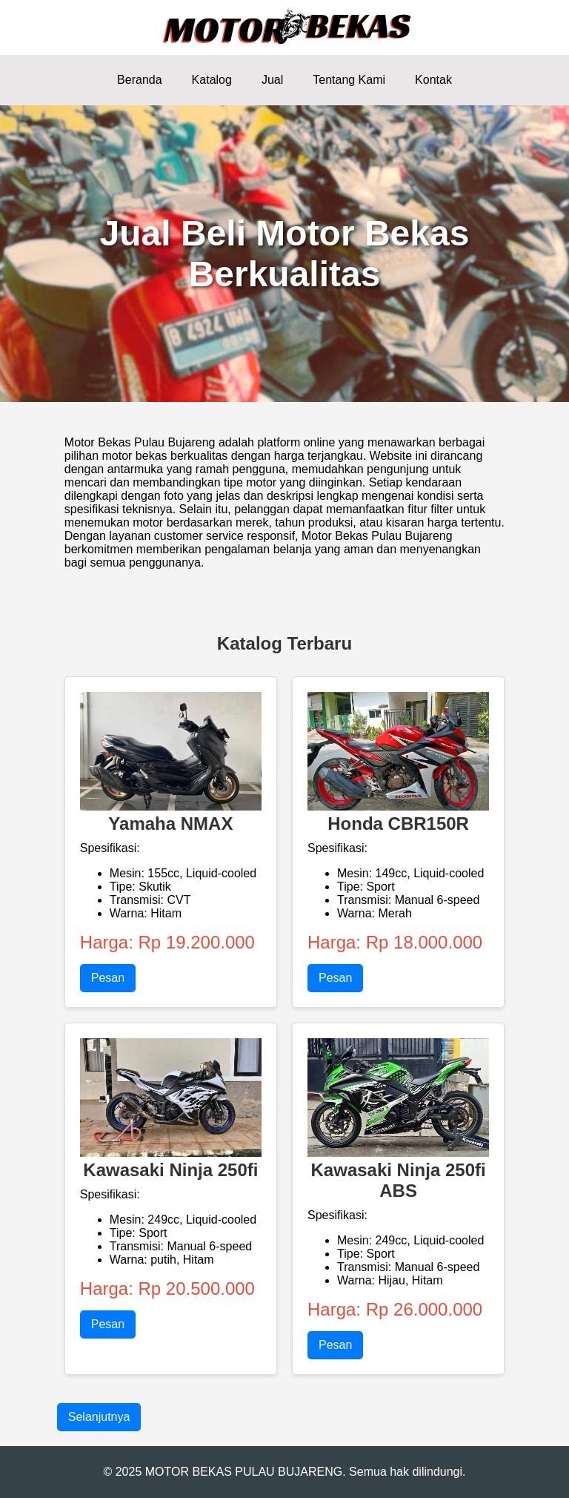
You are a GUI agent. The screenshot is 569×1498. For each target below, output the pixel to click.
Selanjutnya (99, 1416)
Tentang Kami (349, 79)
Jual (272, 79)
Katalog (212, 79)
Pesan (107, 977)
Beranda (139, 79)
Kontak (433, 79)
